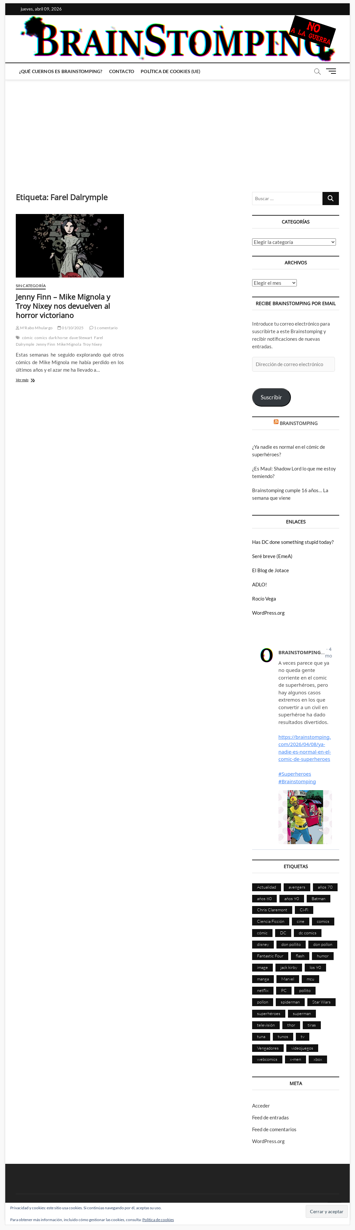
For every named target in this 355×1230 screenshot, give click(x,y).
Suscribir (271, 397)
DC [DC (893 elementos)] (283, 932)
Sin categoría (31, 285)
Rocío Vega (264, 599)
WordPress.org (268, 613)
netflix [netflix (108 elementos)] (263, 990)
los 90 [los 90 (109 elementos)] (315, 967)
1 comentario (103, 327)
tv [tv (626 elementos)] (302, 1036)
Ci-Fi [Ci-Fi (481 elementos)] (304, 909)
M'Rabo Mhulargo (34, 327)
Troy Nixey (92, 344)
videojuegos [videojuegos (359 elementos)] (302, 1048)
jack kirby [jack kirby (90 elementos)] (288, 967)
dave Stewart (80, 337)
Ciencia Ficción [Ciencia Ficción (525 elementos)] (270, 921)
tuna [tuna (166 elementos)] (261, 1036)
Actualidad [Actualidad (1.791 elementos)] (266, 887)
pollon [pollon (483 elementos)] (262, 1001)
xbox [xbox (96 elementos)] (318, 1059)
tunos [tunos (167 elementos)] (283, 1036)
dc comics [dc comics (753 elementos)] (308, 932)
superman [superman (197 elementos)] (302, 1013)
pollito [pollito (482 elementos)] (305, 990)
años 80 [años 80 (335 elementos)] (264, 898)
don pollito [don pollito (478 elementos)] (291, 944)
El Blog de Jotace (270, 570)
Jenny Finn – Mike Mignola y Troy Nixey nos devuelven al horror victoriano (63, 306)
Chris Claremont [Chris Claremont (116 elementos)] (272, 909)
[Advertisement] (177, 129)
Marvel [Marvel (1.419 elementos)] (287, 978)
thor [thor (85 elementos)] (291, 1025)
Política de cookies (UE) (170, 71)
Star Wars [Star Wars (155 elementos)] (321, 1001)
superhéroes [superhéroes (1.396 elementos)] (268, 1013)
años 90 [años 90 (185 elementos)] (291, 898)
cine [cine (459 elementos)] (300, 921)
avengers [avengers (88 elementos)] (297, 887)
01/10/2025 (70, 327)
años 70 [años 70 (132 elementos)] (325, 887)
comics (41, 337)
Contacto (121, 71)
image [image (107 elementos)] (262, 967)
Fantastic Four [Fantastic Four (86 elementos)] (270, 955)
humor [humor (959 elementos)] (323, 955)
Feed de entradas (270, 1117)
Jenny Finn (45, 344)
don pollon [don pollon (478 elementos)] (322, 944)
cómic (27, 337)
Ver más (30, 380)
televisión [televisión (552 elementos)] (266, 1025)
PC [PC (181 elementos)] (284, 990)
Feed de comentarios (274, 1129)
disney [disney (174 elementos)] (263, 944)
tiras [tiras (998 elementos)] (312, 1025)
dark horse (58, 337)
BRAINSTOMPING (299, 423)
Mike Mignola (69, 344)
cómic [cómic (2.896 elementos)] (262, 932)
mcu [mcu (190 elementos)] (310, 978)
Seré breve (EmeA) (272, 556)
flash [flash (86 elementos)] (300, 955)
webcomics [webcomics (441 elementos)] (267, 1059)
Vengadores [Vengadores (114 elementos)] (268, 1048)
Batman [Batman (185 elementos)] (318, 898)
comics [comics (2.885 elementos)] (323, 921)
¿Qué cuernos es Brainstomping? (61, 71)
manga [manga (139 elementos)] (263, 978)
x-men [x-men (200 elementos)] (295, 1059)
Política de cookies (158, 1219)
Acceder (261, 1106)
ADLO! (259, 584)
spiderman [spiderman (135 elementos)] (290, 1001)
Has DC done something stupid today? (293, 542)
